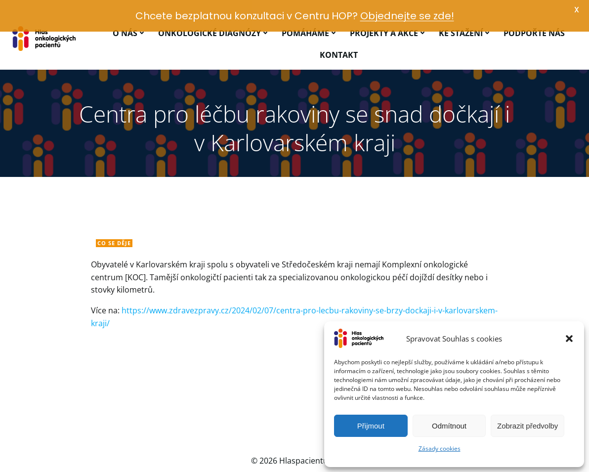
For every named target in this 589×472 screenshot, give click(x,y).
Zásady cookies (440, 448)
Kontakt (339, 37)
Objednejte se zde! (407, 16)
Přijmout (370, 426)
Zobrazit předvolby (527, 426)
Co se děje (114, 225)
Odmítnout (449, 426)
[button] (569, 338)
